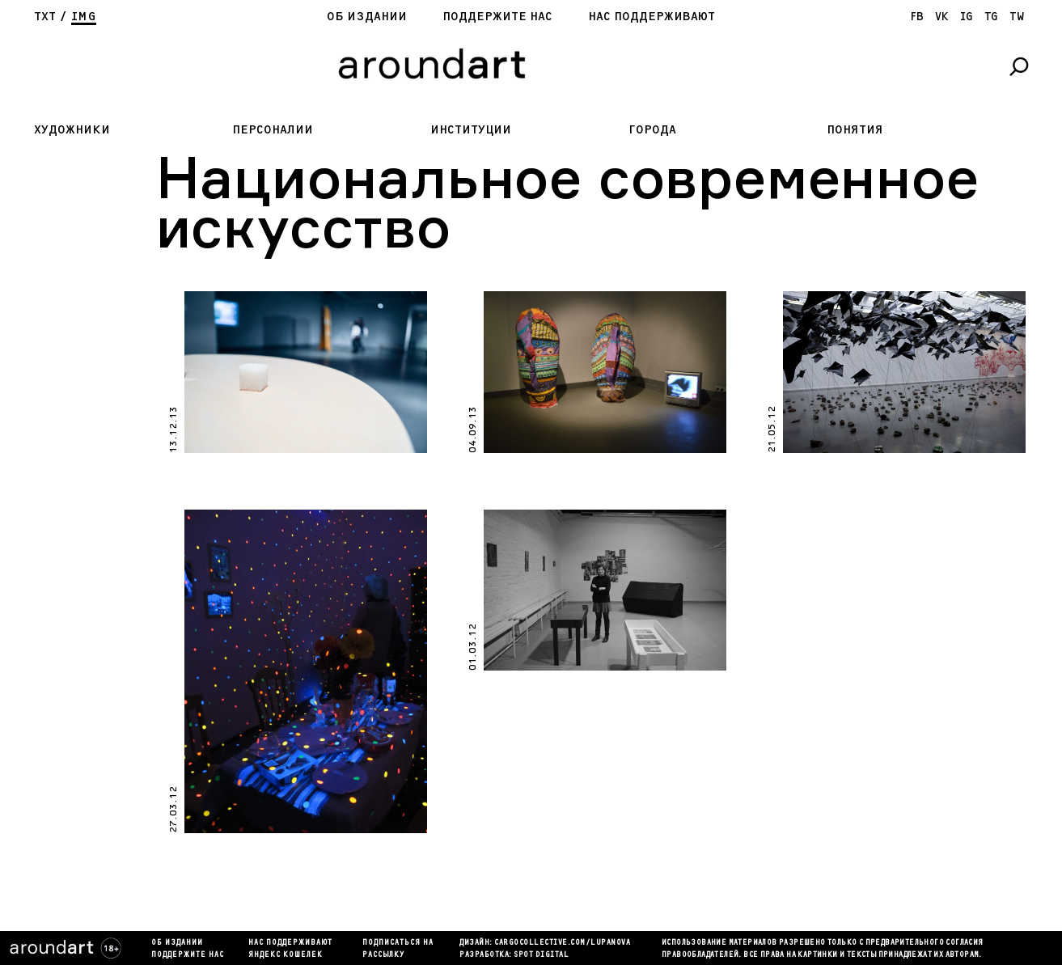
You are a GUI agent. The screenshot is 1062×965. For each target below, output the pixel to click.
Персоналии (272, 130)
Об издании (367, 17)
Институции (470, 130)
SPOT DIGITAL (541, 955)
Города (652, 130)
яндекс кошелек (285, 955)
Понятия (855, 130)
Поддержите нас (497, 17)
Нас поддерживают (651, 17)
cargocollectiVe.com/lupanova (562, 943)
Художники (72, 130)
